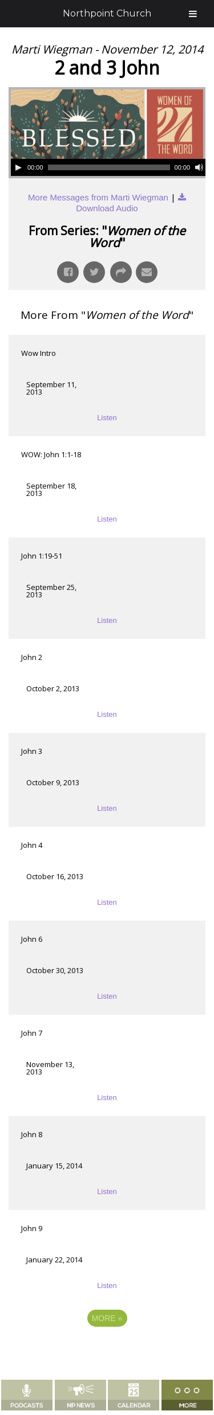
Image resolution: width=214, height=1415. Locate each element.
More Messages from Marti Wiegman (98, 197)
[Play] (18, 167)
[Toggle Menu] (192, 13)
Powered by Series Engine (107, 1349)
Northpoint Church (107, 13)
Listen (107, 417)
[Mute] (199, 167)
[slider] (109, 167)
